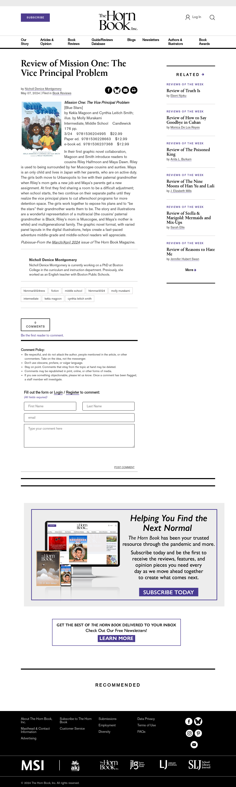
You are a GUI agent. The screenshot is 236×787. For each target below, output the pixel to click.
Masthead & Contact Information (35, 730)
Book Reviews (74, 42)
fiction (55, 290)
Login (58, 392)
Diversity (104, 732)
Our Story (25, 42)
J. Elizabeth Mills (181, 191)
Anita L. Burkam (181, 159)
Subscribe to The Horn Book (76, 720)
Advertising (28, 738)
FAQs (141, 732)
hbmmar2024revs (34, 290)
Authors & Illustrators (175, 42)
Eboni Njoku (178, 95)
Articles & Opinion (47, 42)
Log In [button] (193, 17)
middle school (73, 290)
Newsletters (150, 40)
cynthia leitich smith (80, 298)
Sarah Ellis (177, 227)
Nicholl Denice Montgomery (43, 88)
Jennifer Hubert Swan (184, 259)
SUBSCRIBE (35, 17)
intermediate (31, 298)
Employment (107, 725)
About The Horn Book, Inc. (36, 720)
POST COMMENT (124, 467)
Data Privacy (146, 719)
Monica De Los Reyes (185, 127)
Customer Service (72, 728)
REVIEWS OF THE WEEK (185, 84)
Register (72, 392)
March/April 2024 (66, 242)
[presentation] (55, 458)
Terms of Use (146, 725)
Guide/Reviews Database (102, 42)
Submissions (108, 719)
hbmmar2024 (96, 290)
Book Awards (204, 42)
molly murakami (120, 290)
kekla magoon (53, 298)
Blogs (131, 40)
